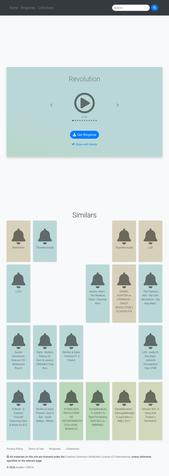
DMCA (30, 467)
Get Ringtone (84, 135)
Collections (46, 8)
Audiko (20, 467)
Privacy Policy (15, 448)
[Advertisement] (84, 41)
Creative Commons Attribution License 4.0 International (97, 456)
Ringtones (28, 8)
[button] (51, 105)
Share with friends (84, 144)
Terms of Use (36, 448)
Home (13, 8)
